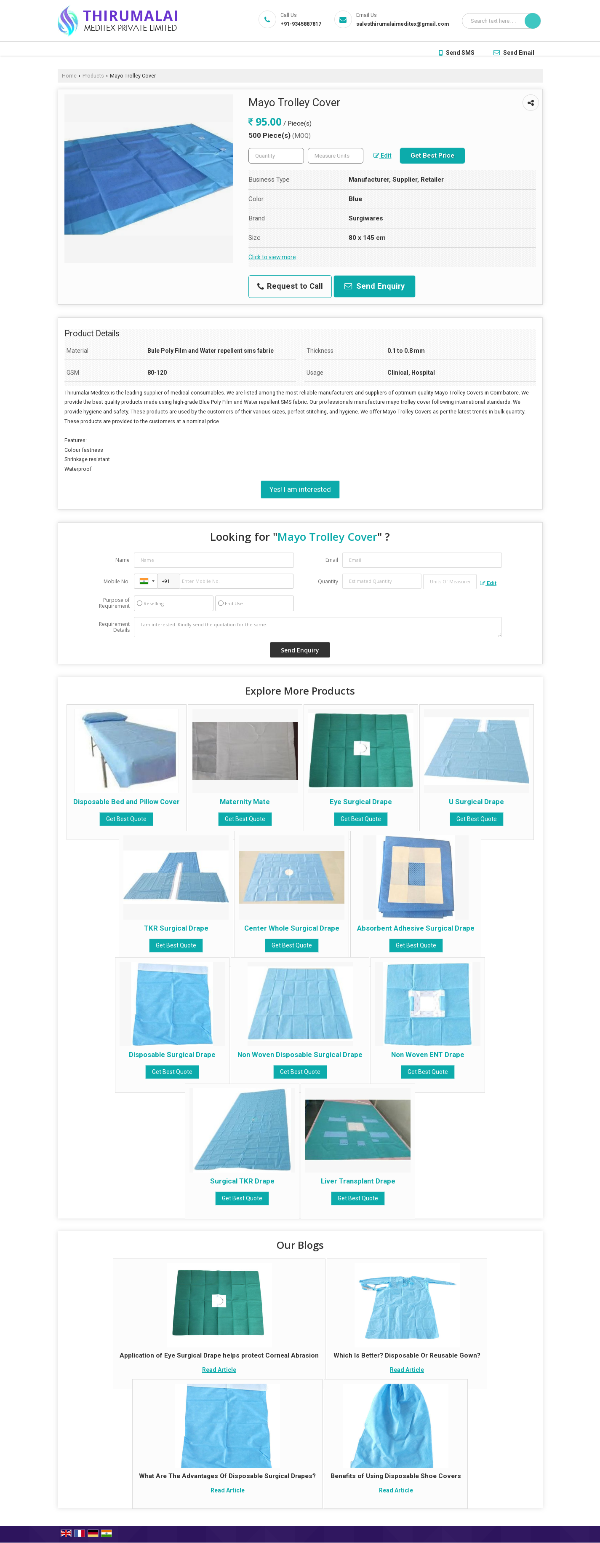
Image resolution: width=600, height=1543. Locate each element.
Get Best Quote (126, 819)
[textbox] (335, 156)
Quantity (328, 581)
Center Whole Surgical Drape (291, 928)
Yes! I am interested (300, 489)
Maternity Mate (245, 801)
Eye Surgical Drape (361, 801)
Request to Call (290, 286)
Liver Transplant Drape (358, 1181)
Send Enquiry (374, 286)
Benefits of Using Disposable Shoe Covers (396, 1476)
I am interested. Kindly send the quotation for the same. (318, 627)
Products (93, 75)
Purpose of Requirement (114, 603)
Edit (382, 155)
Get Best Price (432, 155)
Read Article (219, 1369)
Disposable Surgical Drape (172, 1054)
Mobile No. (117, 581)
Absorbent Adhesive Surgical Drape (416, 928)
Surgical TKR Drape (242, 1181)
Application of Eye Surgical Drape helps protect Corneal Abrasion (219, 1355)
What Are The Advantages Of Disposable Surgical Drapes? (227, 1476)
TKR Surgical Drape (176, 928)
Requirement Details (114, 627)
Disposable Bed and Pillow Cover (126, 801)
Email (331, 560)
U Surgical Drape (476, 801)
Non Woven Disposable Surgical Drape (300, 1054)
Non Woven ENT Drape (427, 1054)
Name (122, 560)
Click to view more (272, 257)
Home (69, 75)
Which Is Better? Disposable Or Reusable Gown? (406, 1355)
